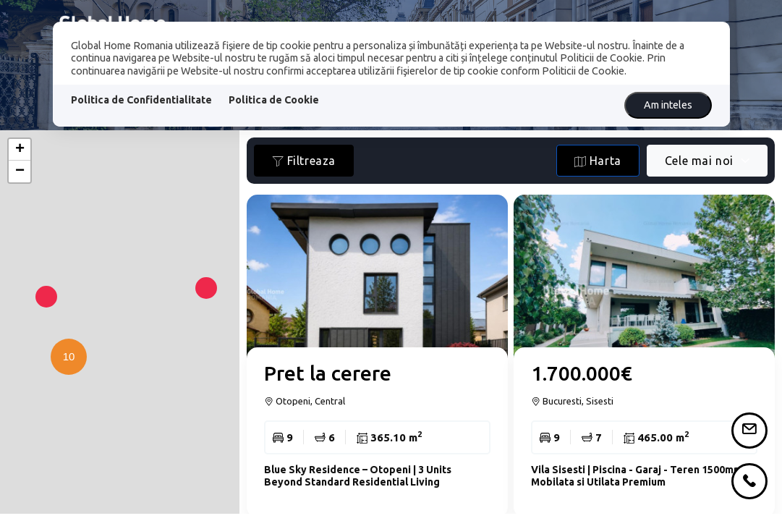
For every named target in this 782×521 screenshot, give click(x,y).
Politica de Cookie (274, 100)
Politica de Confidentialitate (141, 100)
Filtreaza (304, 161)
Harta (597, 161)
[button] (65, 385)
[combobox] (707, 161)
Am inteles (668, 105)
